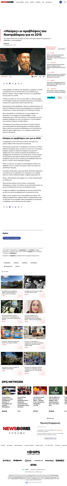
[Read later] (43, 76)
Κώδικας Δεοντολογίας (29, 445)
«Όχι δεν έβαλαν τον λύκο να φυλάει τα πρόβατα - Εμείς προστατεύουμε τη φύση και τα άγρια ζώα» (54, 401)
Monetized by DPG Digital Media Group (38, 469)
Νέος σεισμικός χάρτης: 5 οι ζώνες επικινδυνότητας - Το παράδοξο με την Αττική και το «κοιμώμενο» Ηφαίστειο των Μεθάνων (11, 317)
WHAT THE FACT (4, 76)
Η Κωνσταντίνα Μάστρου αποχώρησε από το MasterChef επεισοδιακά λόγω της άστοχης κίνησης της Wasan (23, 402)
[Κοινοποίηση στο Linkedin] (15, 83)
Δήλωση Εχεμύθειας (18, 445)
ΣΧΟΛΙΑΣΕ (34, 76)
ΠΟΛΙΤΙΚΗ (32, 2)
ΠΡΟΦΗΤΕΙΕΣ (24, 262)
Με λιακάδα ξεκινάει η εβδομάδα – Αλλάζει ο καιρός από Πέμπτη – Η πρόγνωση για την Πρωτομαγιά (9, 292)
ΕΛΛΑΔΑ (27, 2)
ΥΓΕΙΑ (43, 2)
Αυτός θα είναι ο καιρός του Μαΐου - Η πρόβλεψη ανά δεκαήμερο (10, 368)
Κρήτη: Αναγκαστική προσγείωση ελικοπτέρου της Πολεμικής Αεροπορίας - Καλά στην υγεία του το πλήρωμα (56, 57)
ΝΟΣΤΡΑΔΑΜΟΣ (7, 262)
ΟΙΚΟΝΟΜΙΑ (37, 2)
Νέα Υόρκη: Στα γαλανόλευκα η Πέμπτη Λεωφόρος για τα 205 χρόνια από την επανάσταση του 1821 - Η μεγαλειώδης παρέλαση (33, 369)
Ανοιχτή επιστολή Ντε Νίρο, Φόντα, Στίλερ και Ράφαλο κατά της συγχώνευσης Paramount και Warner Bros (56, 67)
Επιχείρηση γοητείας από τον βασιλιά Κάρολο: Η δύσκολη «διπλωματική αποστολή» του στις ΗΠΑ (56, 76)
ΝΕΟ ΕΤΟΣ (17, 266)
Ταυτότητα (3, 445)
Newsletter (13, 255)
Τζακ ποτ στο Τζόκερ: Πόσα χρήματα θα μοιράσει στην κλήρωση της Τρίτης (10, 342)
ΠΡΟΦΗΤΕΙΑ (16, 262)
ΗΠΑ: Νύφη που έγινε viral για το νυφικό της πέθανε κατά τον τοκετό (33, 291)
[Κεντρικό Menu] (65, 2)
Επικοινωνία (57, 445)
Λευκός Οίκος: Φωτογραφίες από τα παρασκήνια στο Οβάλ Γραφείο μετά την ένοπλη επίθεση (56, 84)
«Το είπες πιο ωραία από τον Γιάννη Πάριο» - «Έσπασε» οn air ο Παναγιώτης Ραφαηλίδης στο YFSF (38, 401)
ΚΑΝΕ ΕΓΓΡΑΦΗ (50, 438)
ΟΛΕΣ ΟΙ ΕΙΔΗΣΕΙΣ (20, 2)
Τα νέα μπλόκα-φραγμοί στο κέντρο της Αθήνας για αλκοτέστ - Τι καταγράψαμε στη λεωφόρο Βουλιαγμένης (7, 402)
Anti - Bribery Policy (49, 445)
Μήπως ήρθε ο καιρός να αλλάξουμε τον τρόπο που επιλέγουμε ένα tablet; (56, 91)
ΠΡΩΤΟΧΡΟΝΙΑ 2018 (8, 266)
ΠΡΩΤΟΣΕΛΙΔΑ (49, 2)
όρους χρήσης (59, 430)
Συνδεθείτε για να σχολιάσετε (11, 238)
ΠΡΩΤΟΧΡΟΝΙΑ (34, 262)
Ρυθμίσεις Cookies (39, 445)
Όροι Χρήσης (9, 445)
